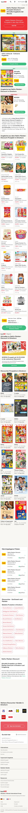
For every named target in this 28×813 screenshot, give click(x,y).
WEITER (14, 25)
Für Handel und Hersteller (7, 752)
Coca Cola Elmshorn (8, 640)
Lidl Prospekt (4, 774)
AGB (2, 806)
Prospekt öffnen (14, 64)
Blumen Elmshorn (7, 622)
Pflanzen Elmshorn (7, 633)
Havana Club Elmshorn (8, 626)
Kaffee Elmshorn (19, 633)
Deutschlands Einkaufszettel (7, 780)
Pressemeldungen (5, 787)
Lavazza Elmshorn (18, 608)
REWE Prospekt (4, 764)
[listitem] (7, 150)
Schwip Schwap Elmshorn (9, 644)
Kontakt (16, 804)
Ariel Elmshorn (18, 619)
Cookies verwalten (18, 806)
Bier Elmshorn (19, 615)
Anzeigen (24, 5)
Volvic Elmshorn (19, 640)
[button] (14, 49)
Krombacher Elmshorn (8, 615)
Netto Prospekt (4, 772)
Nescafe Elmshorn (7, 619)
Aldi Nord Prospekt (5, 770)
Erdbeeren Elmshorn (8, 648)
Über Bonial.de (4, 750)
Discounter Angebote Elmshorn (9, 740)
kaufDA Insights (4, 782)
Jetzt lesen (14, 365)
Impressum (16, 802)
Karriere (2, 754)
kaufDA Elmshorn (6, 738)
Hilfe (2, 802)
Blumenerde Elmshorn (8, 629)
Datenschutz (4, 804)
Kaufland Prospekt (5, 762)
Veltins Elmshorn (19, 648)
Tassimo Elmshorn (7, 608)
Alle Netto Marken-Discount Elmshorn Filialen (14, 327)
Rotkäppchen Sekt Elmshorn (10, 611)
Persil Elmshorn (20, 629)
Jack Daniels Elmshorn (8, 637)
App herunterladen (5, 784)
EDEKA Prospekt (4, 760)
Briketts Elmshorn (7, 651)
